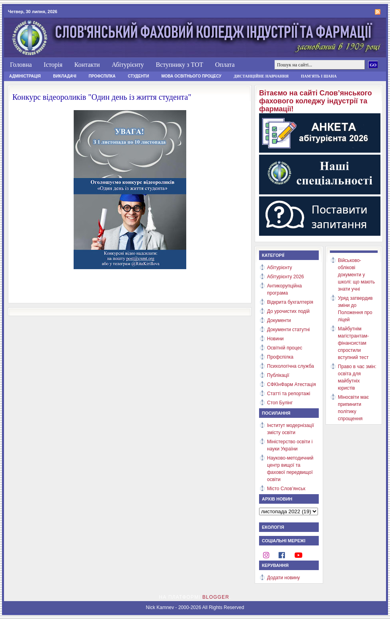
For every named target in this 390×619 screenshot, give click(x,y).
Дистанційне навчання (261, 76)
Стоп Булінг (280, 403)
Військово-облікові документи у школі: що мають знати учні (356, 275)
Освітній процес (284, 348)
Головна (21, 64)
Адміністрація (25, 76)
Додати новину (283, 577)
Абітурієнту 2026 (285, 276)
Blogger (215, 597)
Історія (53, 64)
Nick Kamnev (160, 607)
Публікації (278, 375)
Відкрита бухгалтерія (290, 302)
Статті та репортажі (288, 393)
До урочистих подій (288, 311)
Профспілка (102, 76)
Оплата (224, 64)
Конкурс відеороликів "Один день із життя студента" (101, 97)
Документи (279, 320)
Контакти (87, 64)
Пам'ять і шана (319, 76)
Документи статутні (288, 329)
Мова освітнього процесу (191, 76)
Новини (275, 339)
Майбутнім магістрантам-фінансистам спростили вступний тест (353, 343)
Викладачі (64, 76)
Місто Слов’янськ (286, 488)
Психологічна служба (290, 366)
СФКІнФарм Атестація (291, 384)
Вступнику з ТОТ (179, 64)
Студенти (138, 76)
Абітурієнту (128, 64)
